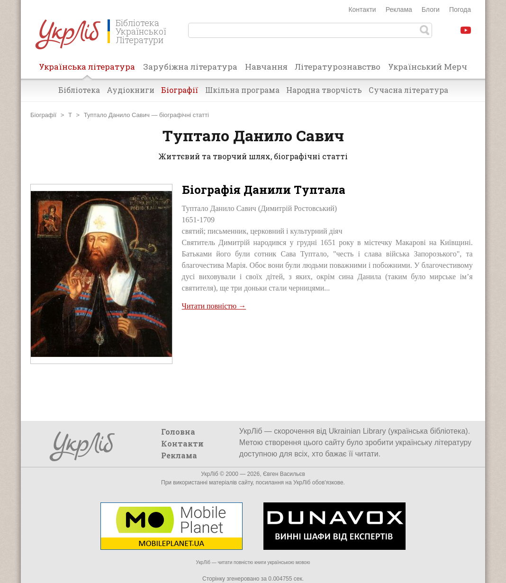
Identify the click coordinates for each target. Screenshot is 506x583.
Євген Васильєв (284, 474)
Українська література (87, 69)
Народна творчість (324, 90)
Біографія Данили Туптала (263, 189)
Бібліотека (79, 90)
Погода (460, 9)
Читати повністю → (214, 306)
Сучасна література (408, 90)
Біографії (180, 90)
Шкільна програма (242, 90)
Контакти (362, 9)
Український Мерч (427, 66)
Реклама (399, 9)
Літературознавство (337, 66)
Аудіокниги (130, 90)
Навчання (266, 66)
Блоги (431, 9)
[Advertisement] (327, 345)
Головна (178, 432)
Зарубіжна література (190, 66)
